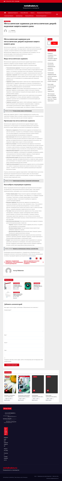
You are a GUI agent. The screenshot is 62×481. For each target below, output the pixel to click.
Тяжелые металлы (29, 15)
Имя (5, 335)
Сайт (5, 350)
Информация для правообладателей (44, 476)
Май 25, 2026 (9, 398)
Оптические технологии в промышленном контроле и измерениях (51, 67)
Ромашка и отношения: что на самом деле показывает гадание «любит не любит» (52, 57)
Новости (32, 12)
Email (5, 342)
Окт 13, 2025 (36, 287)
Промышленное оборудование (44, 12)
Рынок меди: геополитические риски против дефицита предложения (52, 88)
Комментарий (8, 310)
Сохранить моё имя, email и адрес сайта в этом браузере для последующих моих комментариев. (23, 360)
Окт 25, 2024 (16, 296)
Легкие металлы (24, 12)
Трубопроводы (19, 15)
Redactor (13, 30)
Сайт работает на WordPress (8, 477)
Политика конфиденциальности (6, 457)
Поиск (50, 39)
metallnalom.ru (31, 6)
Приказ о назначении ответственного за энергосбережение (17, 295)
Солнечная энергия (8, 15)
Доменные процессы (13, 12)
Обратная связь (55, 476)
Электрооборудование (41, 15)
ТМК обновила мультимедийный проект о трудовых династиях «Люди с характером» (52, 97)
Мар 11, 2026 (16, 287)
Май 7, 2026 (22, 398)
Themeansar (25, 477)
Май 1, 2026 (36, 398)
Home (35, 476)
